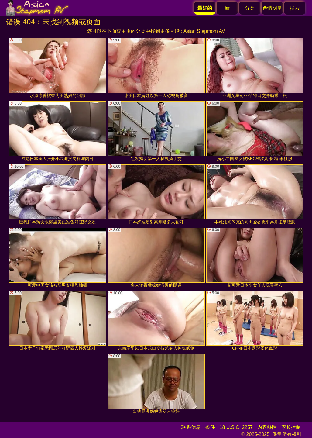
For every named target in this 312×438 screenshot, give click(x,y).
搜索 (295, 8)
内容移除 (267, 427)
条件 (210, 427)
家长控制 (291, 427)
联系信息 (191, 427)
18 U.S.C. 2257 (236, 427)
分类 (250, 8)
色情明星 (272, 8)
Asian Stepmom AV (204, 31)
